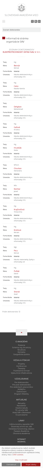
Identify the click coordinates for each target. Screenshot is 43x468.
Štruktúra (22, 350)
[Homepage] (21, 7)
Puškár (17, 271)
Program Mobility (21, 394)
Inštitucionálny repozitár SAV (21, 424)
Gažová (17, 127)
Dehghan (18, 106)
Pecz (16, 250)
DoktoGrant (21, 392)
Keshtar (17, 189)
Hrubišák (17, 148)
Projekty (21, 364)
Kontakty (21, 352)
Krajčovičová (19, 209)
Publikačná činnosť (21, 371)
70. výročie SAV (21, 410)
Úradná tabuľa (21, 408)
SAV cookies (18, 455)
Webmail (21, 442)
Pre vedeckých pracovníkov (21, 387)
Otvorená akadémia (21, 433)
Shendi (17, 291)
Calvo (16, 86)
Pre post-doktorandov (21, 385)
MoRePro (21, 389)
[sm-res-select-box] (21, 29)
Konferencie (21, 366)
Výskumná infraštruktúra (21, 373)
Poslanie (21, 345)
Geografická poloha (21, 354)
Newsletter (21, 406)
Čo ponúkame (22, 415)
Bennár (17, 65)
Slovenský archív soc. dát (21, 427)
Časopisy (21, 368)
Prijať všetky (31, 464)
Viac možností (21, 460)
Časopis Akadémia (21, 431)
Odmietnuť (11, 464)
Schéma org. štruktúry (21, 347)
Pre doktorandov (21, 382)
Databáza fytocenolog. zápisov (21, 429)
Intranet (21, 439)
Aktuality (21, 403)
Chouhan (18, 168)
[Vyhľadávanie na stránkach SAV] (32, 21)
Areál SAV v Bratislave (21, 412)
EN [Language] (39, 21)
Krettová (17, 230)
